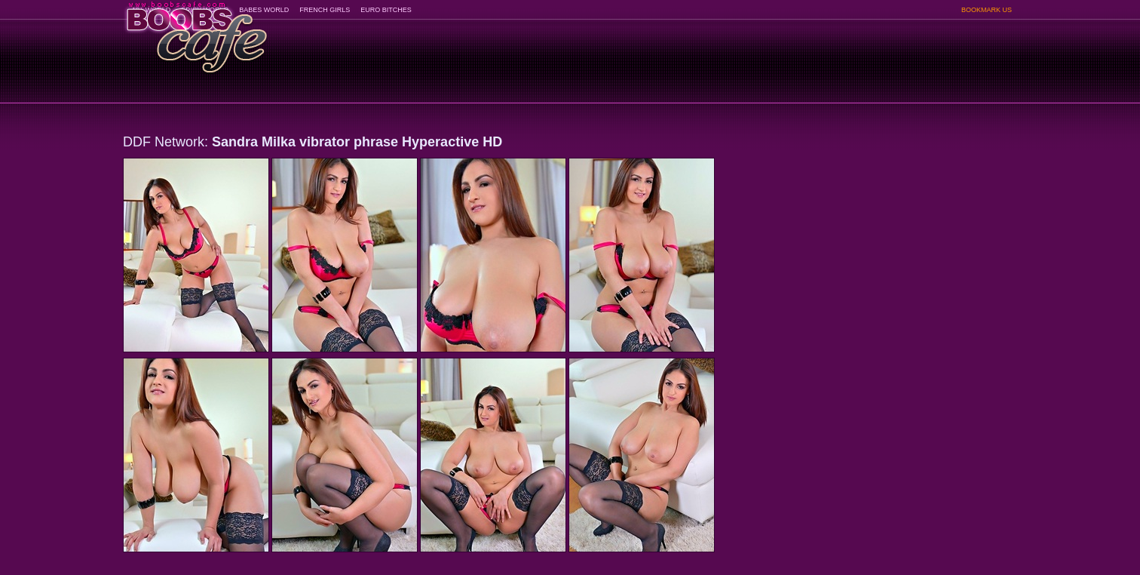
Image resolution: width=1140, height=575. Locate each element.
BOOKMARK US (986, 10)
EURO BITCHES (386, 10)
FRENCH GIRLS (324, 10)
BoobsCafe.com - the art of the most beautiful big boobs (195, 32)
